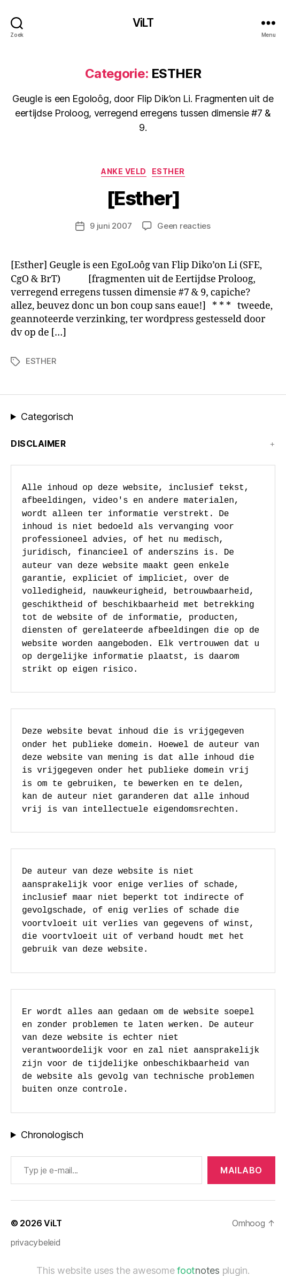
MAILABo (241, 1170)
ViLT (143, 22)
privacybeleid (36, 1242)
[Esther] (143, 198)
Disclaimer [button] (38, 443)
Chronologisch (52, 1134)
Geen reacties (184, 226)
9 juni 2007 (111, 226)
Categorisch (47, 416)
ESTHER (168, 171)
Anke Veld (123, 171)
